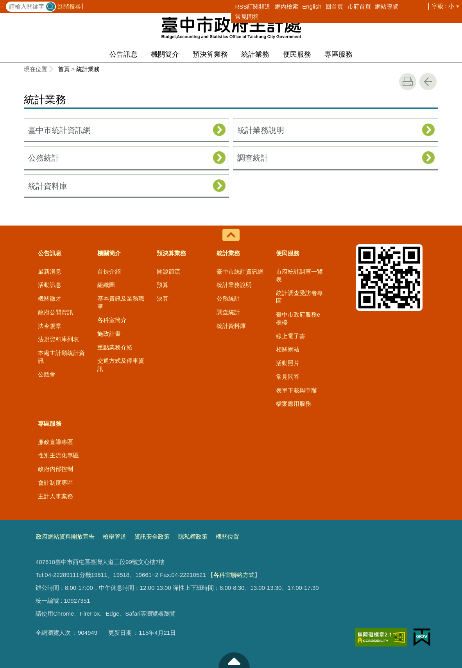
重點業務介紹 (115, 347)
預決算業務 (210, 54)
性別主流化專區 (58, 455)
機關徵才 (49, 298)
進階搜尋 (69, 6)
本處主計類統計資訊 (61, 356)
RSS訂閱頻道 (253, 6)
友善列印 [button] (407, 81)
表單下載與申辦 (296, 390)
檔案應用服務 (293, 403)
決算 (162, 298)
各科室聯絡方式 (233, 574)
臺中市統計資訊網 (59, 130)
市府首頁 (359, 6)
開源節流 (168, 271)
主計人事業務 (55, 496)
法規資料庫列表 (58, 339)
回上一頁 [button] (428, 81)
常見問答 (247, 16)
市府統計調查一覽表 (299, 275)
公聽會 (47, 374)
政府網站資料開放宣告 (65, 536)
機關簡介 (165, 54)
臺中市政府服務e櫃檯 (298, 318)
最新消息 (49, 271)
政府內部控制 (55, 469)
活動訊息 (49, 284)
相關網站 (287, 349)
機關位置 (227, 536)
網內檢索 (286, 6)
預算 (162, 284)
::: (2, 5)
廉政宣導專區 (55, 442)
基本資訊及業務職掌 (120, 302)
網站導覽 (386, 6)
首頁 (64, 69)
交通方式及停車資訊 (120, 364)
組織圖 (106, 284)
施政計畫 (109, 333)
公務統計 (43, 158)
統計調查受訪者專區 (299, 297)
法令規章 (49, 325)
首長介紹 (109, 271)
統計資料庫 (47, 186)
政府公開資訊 (55, 312)
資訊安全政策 (152, 536)
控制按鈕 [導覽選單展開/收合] (231, 235)
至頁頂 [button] (234, 660)
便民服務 (297, 54)
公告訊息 (123, 54)
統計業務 (255, 54)
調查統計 (253, 158)
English (311, 6)
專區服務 (338, 54)
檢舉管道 (114, 536)
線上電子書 (290, 336)
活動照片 (287, 363)
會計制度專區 (55, 482)
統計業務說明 (260, 130)
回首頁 (334, 6)
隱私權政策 (193, 536)
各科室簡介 (112, 320)
